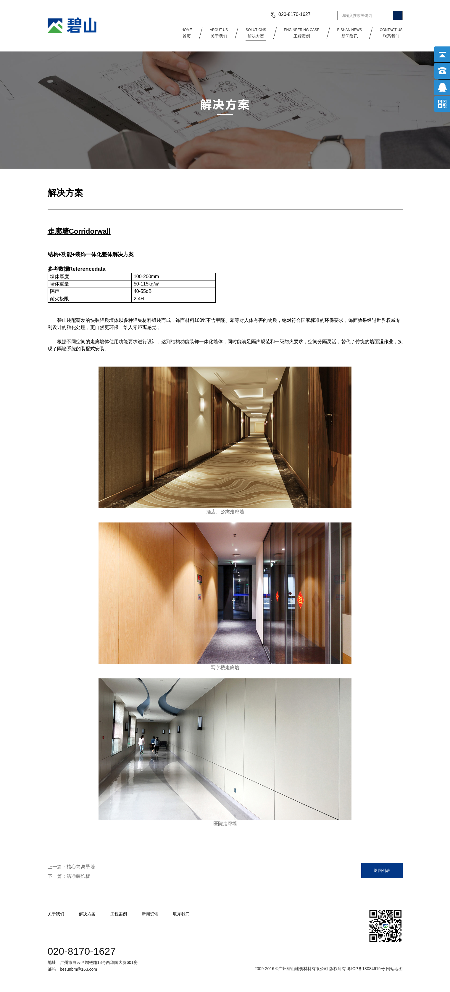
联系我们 (391, 32)
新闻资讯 (349, 32)
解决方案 (256, 32)
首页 (186, 32)
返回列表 (382, 870)
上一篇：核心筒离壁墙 (71, 866)
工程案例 (302, 32)
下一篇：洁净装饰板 (69, 876)
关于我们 (219, 32)
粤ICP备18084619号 (366, 968)
